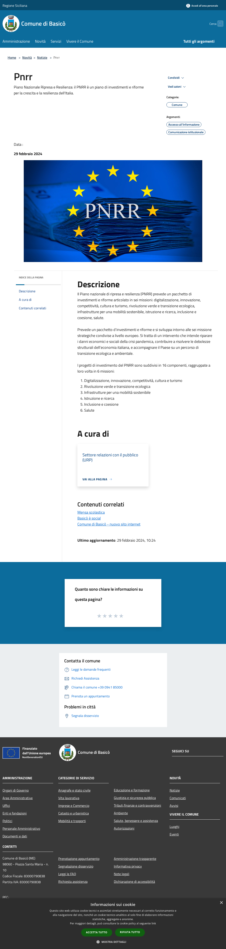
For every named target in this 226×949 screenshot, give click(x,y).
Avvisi (174, 805)
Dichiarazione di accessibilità (134, 881)
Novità (27, 57)
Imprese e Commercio (73, 805)
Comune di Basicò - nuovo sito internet (108, 524)
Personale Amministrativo (21, 828)
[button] (113, 942)
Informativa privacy (128, 866)
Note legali (121, 873)
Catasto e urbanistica (73, 813)
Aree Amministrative (18, 797)
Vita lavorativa (68, 797)
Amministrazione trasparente (135, 858)
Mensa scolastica (91, 512)
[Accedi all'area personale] (202, 6)
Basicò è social (89, 518)
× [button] (221, 902)
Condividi (176, 77)
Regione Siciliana (15, 5)
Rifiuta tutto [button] (130, 932)
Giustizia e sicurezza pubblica (135, 797)
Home (12, 57)
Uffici (6, 805)
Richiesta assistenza (73, 881)
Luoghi (174, 826)
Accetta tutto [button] (96, 932)
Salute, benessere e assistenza (136, 820)
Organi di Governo (16, 790)
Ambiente (121, 813)
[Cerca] (218, 23)
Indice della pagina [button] (31, 277)
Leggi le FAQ (67, 873)
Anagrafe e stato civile (74, 790)
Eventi (174, 834)
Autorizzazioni (124, 828)
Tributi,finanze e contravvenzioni (137, 805)
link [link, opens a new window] (154, 923)
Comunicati (178, 797)
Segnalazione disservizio (75, 866)
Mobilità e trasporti (72, 820)
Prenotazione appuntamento (78, 858)
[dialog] (113, 923)
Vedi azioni (177, 86)
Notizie (42, 57)
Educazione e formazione (132, 790)
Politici (7, 820)
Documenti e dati (15, 836)
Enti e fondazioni (15, 813)
